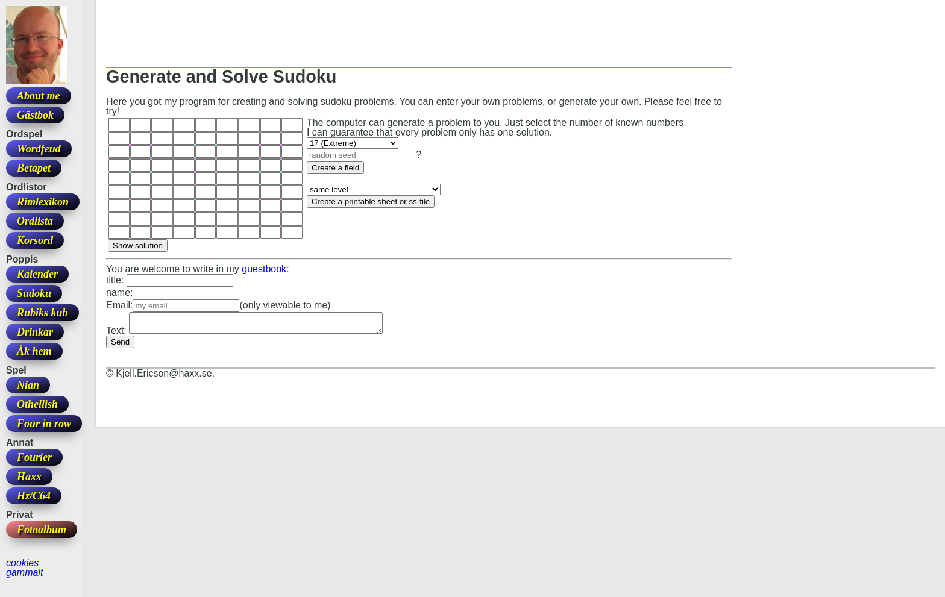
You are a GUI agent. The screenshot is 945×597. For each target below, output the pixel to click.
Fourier (34, 457)
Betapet (34, 168)
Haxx (29, 476)
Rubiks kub (42, 313)
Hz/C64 (34, 496)
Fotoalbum (41, 530)
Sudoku (34, 293)
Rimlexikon (43, 202)
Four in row (44, 423)
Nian (28, 385)
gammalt (24, 572)
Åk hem (34, 351)
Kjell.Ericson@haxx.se (164, 377)
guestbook (264, 269)
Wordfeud (39, 149)
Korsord (35, 240)
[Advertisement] (325, 37)
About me (38, 96)
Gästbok (35, 115)
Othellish (37, 404)
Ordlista (35, 221)
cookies (22, 563)
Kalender (37, 274)
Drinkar (35, 332)
